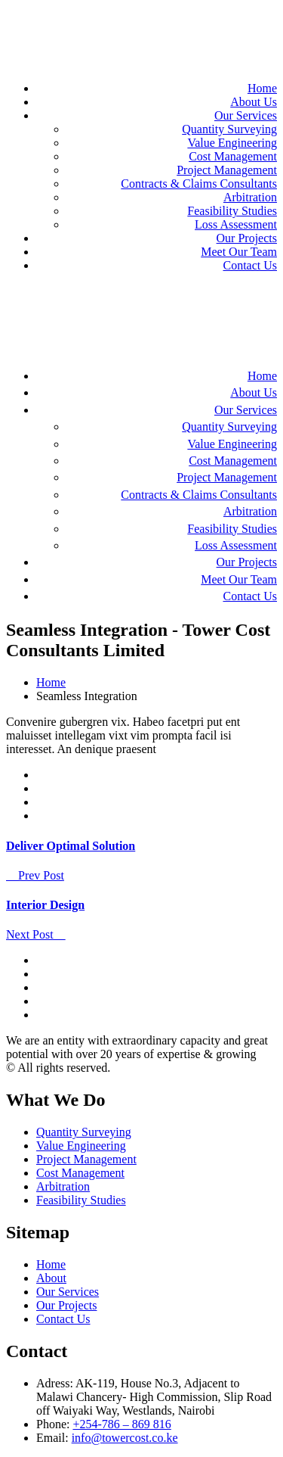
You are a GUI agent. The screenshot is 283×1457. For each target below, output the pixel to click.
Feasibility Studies (232, 210)
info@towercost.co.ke (125, 1437)
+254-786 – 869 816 (121, 1424)
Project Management (227, 169)
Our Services (245, 115)
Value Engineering (232, 142)
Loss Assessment (236, 224)
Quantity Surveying (229, 129)
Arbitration (250, 197)
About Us (253, 101)
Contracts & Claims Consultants (199, 183)
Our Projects (247, 238)
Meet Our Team (239, 251)
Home (262, 88)
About (51, 1278)
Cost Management (233, 156)
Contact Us (250, 265)
